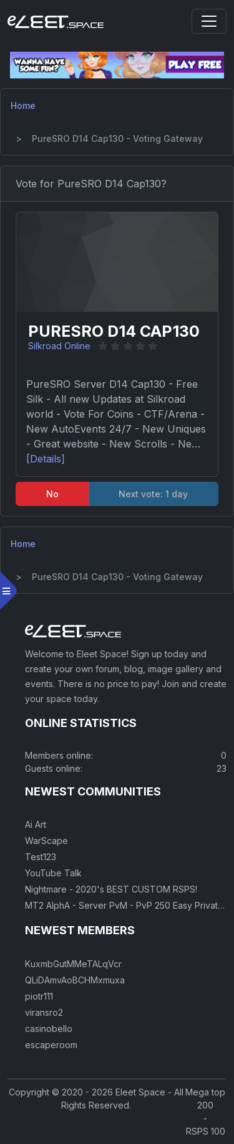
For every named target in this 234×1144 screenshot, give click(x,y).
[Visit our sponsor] (117, 64)
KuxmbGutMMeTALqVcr (73, 964)
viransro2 (44, 1012)
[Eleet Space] (55, 21)
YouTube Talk (53, 873)
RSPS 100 (205, 1131)
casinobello (48, 1028)
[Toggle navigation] (209, 21)
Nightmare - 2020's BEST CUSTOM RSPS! (111, 889)
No (52, 494)
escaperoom (51, 1044)
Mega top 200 (205, 1098)
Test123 (40, 856)
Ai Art (35, 824)
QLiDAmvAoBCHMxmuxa (75, 980)
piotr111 (39, 996)
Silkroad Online (59, 345)
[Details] (45, 458)
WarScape (46, 840)
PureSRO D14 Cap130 (114, 331)
